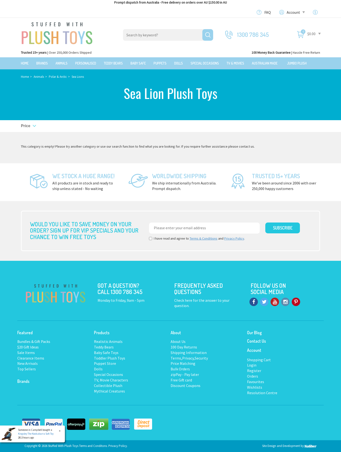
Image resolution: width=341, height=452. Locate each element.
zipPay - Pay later (185, 374)
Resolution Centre (262, 392)
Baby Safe (138, 63)
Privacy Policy (234, 238)
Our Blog (254, 332)
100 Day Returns (184, 347)
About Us (178, 341)
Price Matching (183, 363)
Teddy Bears (113, 63)
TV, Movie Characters (111, 380)
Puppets (160, 63)
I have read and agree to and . (197, 238)
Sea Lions (78, 77)
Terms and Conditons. (93, 446)
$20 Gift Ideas (28, 347)
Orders (252, 376)
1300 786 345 (253, 34)
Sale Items (26, 352)
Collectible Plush (108, 385)
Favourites (255, 381)
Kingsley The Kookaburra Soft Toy (36, 433)
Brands (42, 63)
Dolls (178, 63)
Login (251, 365)
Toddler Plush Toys (109, 358)
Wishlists (254, 387)
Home (25, 63)
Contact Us (256, 341)
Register (254, 370)
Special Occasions (205, 63)
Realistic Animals (108, 341)
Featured (25, 332)
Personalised (85, 63)
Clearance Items (30, 358)
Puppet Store (105, 363)
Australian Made (265, 63)
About (176, 332)
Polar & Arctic (58, 77)
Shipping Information (189, 352)
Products (102, 332)
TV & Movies (235, 63)
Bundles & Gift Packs (33, 341)
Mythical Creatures (109, 391)
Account (295, 12)
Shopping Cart (259, 359)
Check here (183, 300)
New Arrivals (27, 363)
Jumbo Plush (297, 63)
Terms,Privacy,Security (189, 358)
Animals (62, 63)
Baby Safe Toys (106, 352)
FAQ (267, 12)
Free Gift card (181, 380)
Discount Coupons (185, 385)
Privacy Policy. (118, 446)
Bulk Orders (180, 369)
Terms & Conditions (203, 238)
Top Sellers (26, 369)
